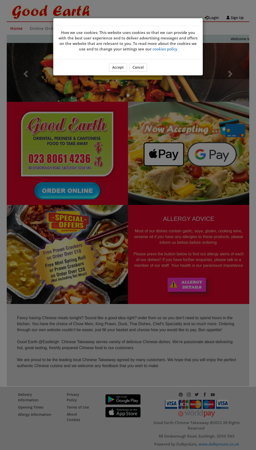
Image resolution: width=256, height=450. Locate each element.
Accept (118, 67)
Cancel (138, 67)
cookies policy (164, 48)
